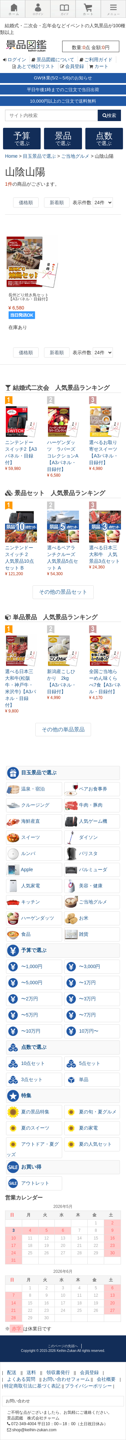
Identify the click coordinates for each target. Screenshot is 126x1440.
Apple (19, 870)
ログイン (16, 59)
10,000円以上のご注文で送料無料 (63, 101)
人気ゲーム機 (86, 821)
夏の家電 (81, 1128)
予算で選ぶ (26, 950)
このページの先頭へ (63, 1346)
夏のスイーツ (27, 1128)
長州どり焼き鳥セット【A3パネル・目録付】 (29, 297)
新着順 (57, 202)
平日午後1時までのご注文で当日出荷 (63, 89)
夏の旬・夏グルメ (91, 1112)
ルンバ (20, 853)
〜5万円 (22, 1015)
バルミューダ (86, 870)
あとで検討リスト (36, 66)
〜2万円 (22, 999)
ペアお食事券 (86, 789)
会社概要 (106, 1379)
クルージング (27, 805)
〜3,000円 (82, 966)
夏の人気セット (88, 1144)
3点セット (24, 1079)
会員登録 (74, 66)
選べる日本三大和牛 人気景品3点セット (104, 554)
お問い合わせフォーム (66, 1379)
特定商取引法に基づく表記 (32, 1386)
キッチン (23, 902)
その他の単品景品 (63, 729)
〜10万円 (23, 1031)
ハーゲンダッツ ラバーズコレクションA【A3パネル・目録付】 (62, 456)
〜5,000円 (24, 983)
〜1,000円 (24, 966)
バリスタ (81, 853)
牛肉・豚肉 (84, 805)
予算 (21, 138)
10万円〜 (81, 1031)
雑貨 (77, 934)
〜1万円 (80, 983)
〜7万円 (80, 1015)
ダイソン (81, 837)
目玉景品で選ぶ (31, 773)
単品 (77, 1079)
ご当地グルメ (86, 902)
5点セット (83, 1063)
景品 (63, 138)
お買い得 (23, 1167)
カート (101, 66)
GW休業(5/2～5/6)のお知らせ (63, 77)
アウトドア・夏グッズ (32, 1147)
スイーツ (23, 837)
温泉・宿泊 (25, 789)
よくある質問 (21, 1379)
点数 (104, 138)
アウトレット (27, 1183)
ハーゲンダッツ (30, 918)
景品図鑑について (55, 59)
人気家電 (23, 886)
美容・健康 (84, 886)
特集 (18, 1096)
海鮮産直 (23, 821)
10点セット (25, 1063)
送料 (31, 1372)
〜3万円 (80, 999)
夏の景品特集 (27, 1112)
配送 (11, 1372)
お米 (77, 918)
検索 (109, 115)
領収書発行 (58, 1372)
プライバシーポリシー (88, 1386)
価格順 (26, 202)
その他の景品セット (63, 592)
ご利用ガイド (98, 59)
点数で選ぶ (26, 1047)
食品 (18, 934)
